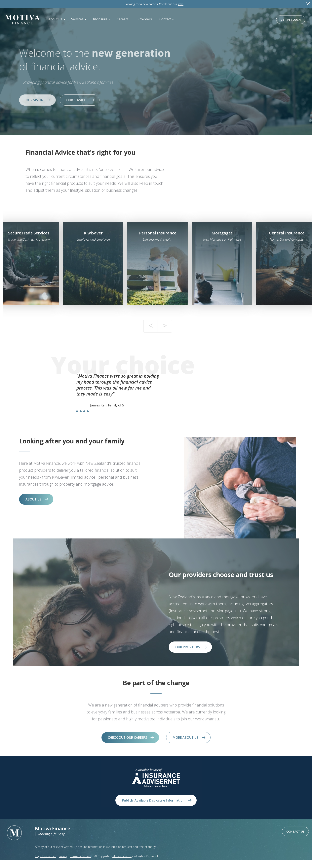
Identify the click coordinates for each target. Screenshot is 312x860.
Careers (123, 19)
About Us (55, 19)
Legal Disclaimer (45, 856)
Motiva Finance (122, 856)
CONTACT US (295, 831)
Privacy (63, 856)
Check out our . (154, 4)
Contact (165, 19)
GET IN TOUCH (291, 19)
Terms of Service (80, 856)
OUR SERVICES (76, 100)
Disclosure (99, 19)
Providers (144, 19)
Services (77, 19)
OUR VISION (35, 100)
